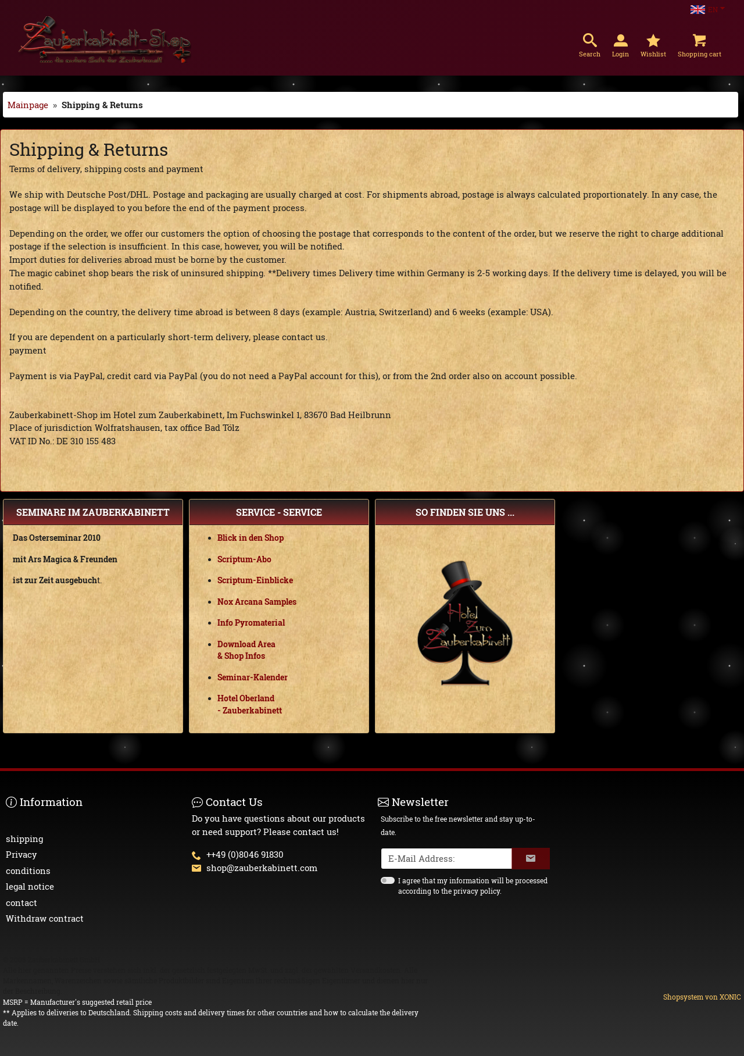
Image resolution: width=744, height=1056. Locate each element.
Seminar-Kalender (252, 677)
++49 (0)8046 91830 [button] (245, 854)
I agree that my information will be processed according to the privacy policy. (473, 886)
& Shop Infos (241, 656)
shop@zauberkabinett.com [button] (261, 867)
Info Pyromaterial (251, 623)
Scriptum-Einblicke (255, 580)
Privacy (21, 854)
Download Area (246, 644)
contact (21, 902)
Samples (280, 602)
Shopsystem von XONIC (702, 996)
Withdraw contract (45, 918)
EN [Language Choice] (704, 9)
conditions (28, 870)
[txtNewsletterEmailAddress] (447, 858)
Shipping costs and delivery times (189, 1012)
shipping (24, 838)
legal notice (30, 886)
